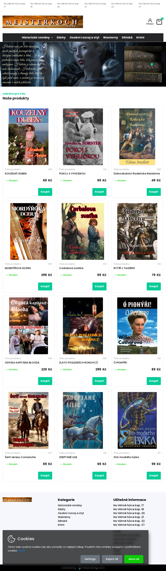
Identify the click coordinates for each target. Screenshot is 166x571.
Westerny (110, 37)
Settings (90, 559)
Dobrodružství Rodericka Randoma (137, 173)
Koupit (45, 191)
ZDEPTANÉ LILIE (68, 457)
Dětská (127, 37)
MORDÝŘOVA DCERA (18, 268)
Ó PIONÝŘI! (120, 362)
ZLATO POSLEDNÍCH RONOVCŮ (78, 362)
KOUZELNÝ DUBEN (16, 173)
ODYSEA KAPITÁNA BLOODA (22, 362)
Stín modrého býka (126, 457)
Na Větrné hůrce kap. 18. (41, 5)
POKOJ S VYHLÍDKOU (72, 173)
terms (21, 550)
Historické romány (36, 37)
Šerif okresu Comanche (20, 457)
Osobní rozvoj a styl (84, 37)
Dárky (61, 37)
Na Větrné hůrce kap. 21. (96, 5)
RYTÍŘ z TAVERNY (124, 268)
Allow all (133, 559)
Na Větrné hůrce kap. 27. (150, 5)
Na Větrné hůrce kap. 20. (68, 5)
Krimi (140, 37)
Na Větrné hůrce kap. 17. (15, 5)
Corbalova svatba (71, 268)
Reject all (112, 559)
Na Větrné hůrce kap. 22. (122, 5)
